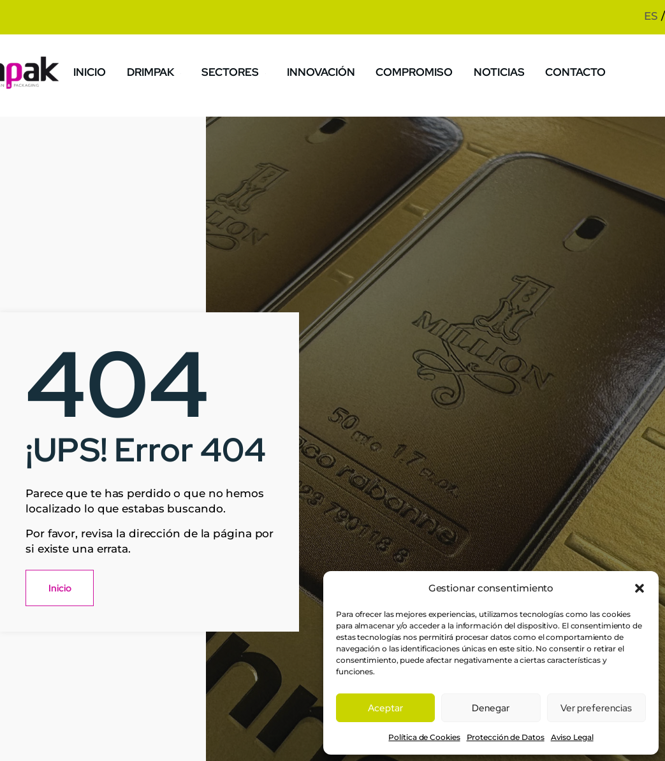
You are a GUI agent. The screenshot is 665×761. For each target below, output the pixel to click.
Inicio (95, 71)
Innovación (325, 71)
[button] (639, 588)
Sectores (240, 71)
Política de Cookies (424, 737)
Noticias (500, 71)
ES (651, 16)
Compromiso (416, 71)
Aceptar (385, 708)
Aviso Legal (572, 737)
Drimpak (160, 71)
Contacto (575, 71)
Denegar (490, 708)
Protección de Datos (505, 737)
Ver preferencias (596, 708)
